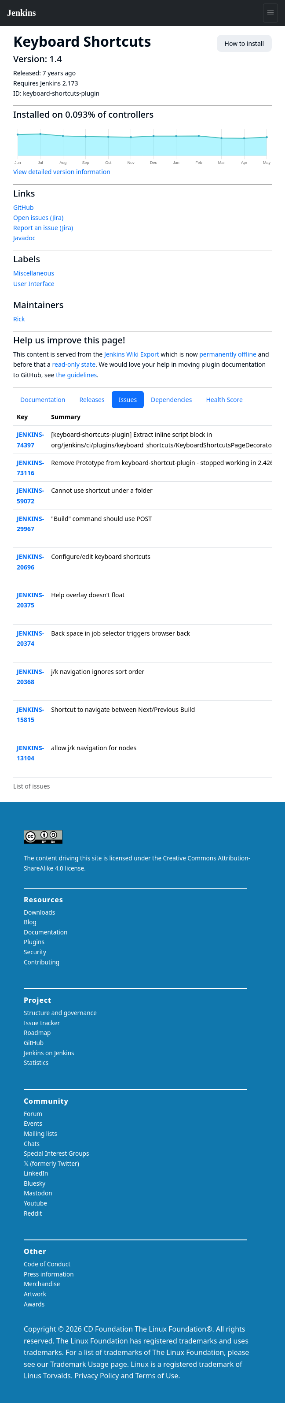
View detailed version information (61, 171)
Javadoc (24, 238)
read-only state (73, 364)
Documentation (42, 399)
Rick (19, 319)
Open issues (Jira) (38, 217)
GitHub (23, 207)
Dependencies (171, 399)
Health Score (224, 399)
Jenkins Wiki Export (131, 354)
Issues (128, 399)
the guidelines (76, 375)
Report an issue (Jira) (43, 227)
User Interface (34, 283)
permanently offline (227, 354)
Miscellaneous (33, 273)
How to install (244, 43)
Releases (91, 399)
